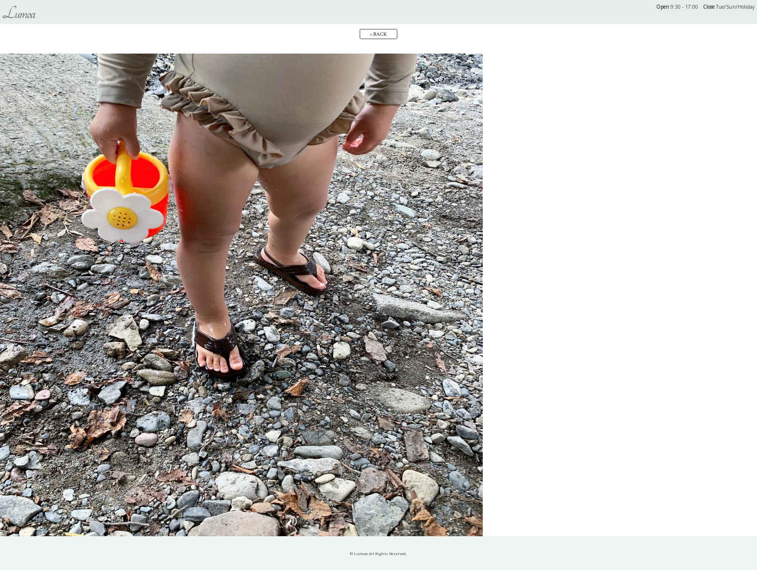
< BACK (378, 34)
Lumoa (18, 13)
